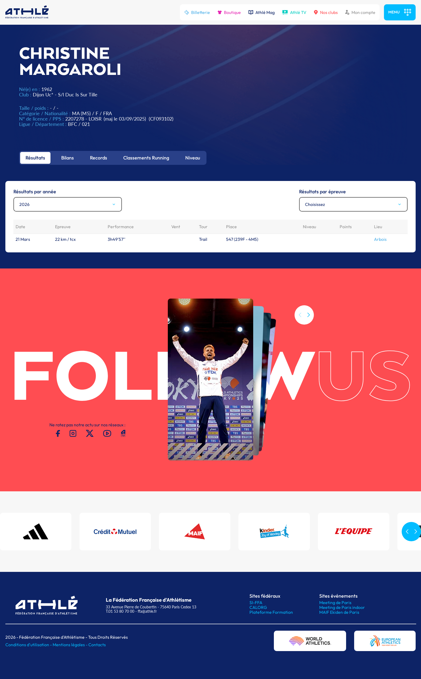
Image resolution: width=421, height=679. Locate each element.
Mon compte (360, 12)
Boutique (229, 12)
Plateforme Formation (271, 612)
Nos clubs (326, 12)
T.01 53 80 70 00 (120, 611)
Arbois (380, 239)
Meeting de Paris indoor (342, 607)
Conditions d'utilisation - (29, 644)
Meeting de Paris (335, 602)
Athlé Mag (261, 12)
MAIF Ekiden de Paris (339, 612)
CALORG (258, 607)
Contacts (97, 644)
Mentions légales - (70, 644)
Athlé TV (294, 12)
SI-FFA (255, 602)
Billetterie (197, 12)
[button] (308, 315)
